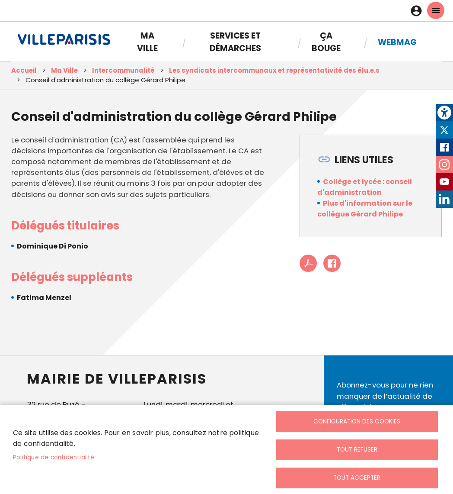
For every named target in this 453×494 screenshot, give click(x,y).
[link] (444, 112)
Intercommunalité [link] (123, 70)
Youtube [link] (444, 181)
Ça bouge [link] (326, 42)
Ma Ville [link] (147, 42)
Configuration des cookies (356, 421)
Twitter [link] (444, 130)
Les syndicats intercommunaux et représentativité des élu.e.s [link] (274, 70)
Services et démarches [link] (235, 42)
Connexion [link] (418, 10)
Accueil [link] (24, 70)
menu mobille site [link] (435, 10)
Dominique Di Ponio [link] (52, 246)
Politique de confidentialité (54, 457)
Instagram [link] (444, 164)
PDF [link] (308, 263)
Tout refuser (357, 450)
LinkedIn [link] (444, 199)
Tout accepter (356, 478)
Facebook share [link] (332, 263)
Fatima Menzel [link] (44, 298)
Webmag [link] (397, 42)
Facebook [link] (444, 147)
